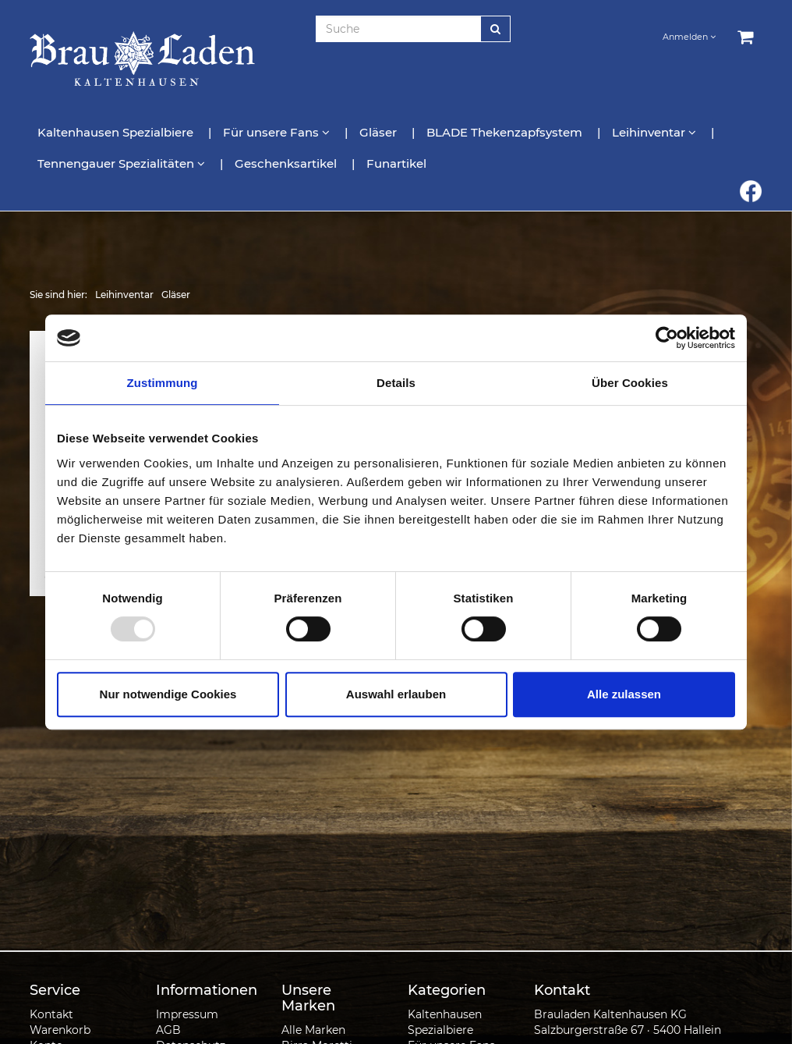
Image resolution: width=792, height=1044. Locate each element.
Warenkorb (60, 1030)
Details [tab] (396, 382)
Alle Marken (313, 1030)
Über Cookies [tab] (630, 382)
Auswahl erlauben (396, 694)
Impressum (187, 1014)
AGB (168, 1030)
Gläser (379, 132)
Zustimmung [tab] (162, 382)
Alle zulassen (624, 694)
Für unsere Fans (278, 132)
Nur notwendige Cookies (168, 694)
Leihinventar (655, 132)
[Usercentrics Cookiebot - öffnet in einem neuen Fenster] (667, 338)
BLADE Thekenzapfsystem (505, 132)
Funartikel (396, 163)
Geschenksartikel (287, 163)
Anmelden (689, 36)
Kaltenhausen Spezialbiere (116, 132)
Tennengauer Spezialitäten (122, 163)
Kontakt (51, 1014)
